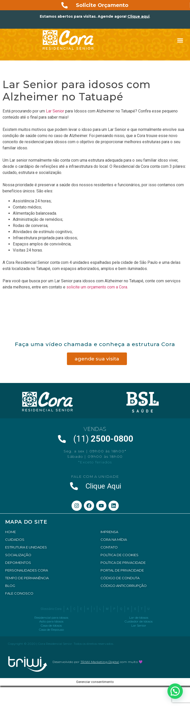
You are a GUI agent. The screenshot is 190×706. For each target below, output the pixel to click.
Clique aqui (138, 16)
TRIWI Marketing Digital (100, 662)
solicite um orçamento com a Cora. (97, 287)
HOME (10, 532)
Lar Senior (55, 111)
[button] (180, 40)
